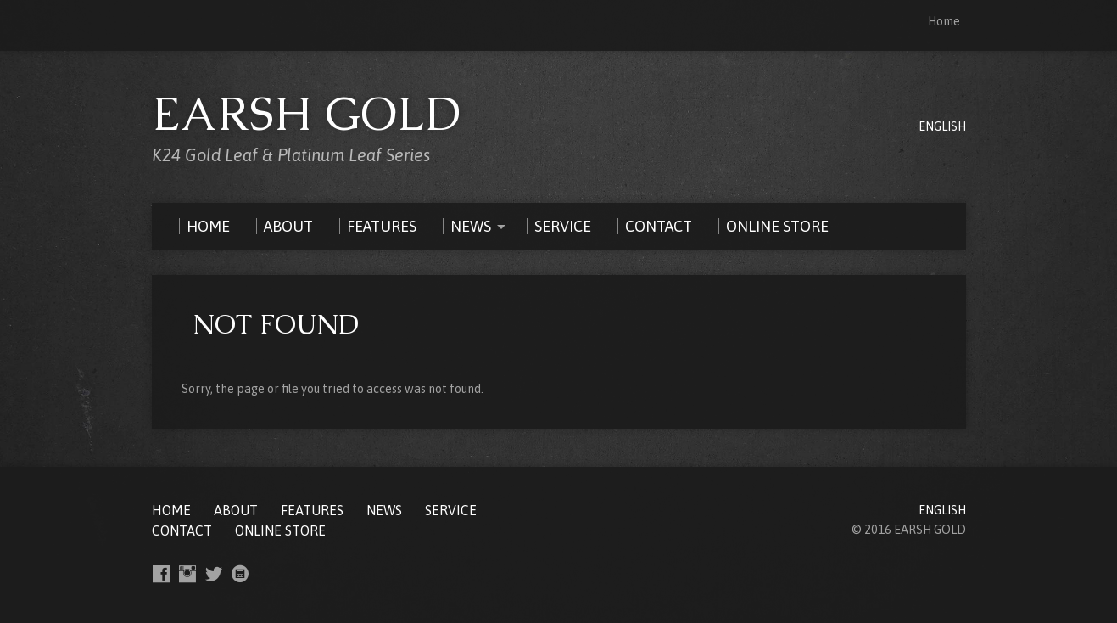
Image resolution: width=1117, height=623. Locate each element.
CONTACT (182, 530)
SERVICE (451, 510)
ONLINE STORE (280, 530)
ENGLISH (942, 126)
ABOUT (236, 510)
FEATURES (312, 510)
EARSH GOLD (306, 113)
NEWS (384, 510)
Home (944, 21)
